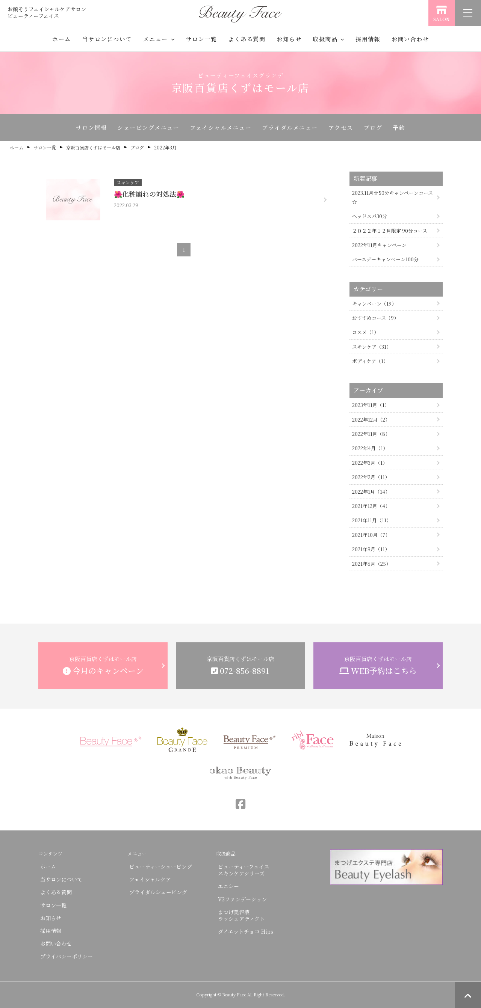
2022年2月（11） (371, 477)
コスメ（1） (365, 332)
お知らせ (289, 39)
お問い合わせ (410, 39)
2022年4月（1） (370, 448)
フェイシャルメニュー (220, 127)
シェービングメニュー (148, 127)
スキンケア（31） (371, 346)
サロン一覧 (201, 39)
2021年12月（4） (371, 505)
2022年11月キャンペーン (379, 245)
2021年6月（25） (371, 563)
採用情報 (367, 39)
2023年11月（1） (370, 404)
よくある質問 (246, 39)
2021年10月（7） (371, 534)
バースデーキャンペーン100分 (385, 259)
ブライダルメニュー (290, 127)
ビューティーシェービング (160, 866)
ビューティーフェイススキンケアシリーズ (243, 870)
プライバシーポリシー (66, 956)
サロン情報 (91, 127)
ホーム (61, 39)
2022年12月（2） (371, 419)
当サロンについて (107, 39)
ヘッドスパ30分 (369, 216)
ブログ (373, 127)
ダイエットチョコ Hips (245, 931)
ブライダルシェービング (158, 892)
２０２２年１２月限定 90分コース (389, 230)
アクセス (340, 127)
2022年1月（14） (371, 491)
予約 (399, 127)
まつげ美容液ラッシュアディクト (241, 915)
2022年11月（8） (371, 433)
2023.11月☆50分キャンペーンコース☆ (392, 197)
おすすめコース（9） (375, 317)
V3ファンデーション (242, 899)
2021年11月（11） (371, 520)
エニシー (228, 886)
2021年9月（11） (371, 549)
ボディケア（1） (370, 361)
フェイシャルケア (150, 879)
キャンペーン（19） (374, 303)
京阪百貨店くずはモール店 (93, 147)
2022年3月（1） (369, 462)
